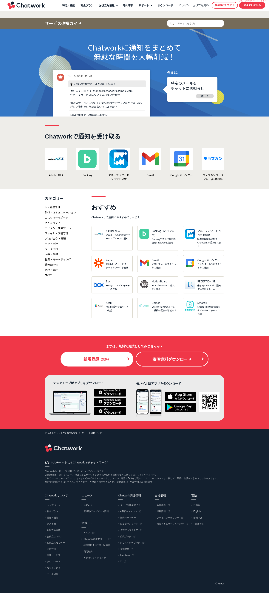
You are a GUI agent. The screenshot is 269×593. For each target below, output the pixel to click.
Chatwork (24, 8)
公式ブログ (125, 536)
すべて (48, 275)
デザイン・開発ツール (58, 228)
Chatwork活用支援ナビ (95, 539)
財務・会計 (51, 270)
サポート (142, 8)
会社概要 (161, 505)
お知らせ (88, 505)
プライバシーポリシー (168, 517)
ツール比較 (52, 574)
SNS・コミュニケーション (60, 212)
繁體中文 (197, 517)
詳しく (205, 96)
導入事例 (126, 8)
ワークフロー (53, 249)
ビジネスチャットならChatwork (61, 433)
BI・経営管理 (52, 207)
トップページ (53, 505)
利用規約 (88, 551)
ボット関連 (51, 244)
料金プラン (85, 8)
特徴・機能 (66, 8)
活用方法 (51, 549)
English (197, 511)
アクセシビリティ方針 (95, 557)
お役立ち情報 (105, 8)
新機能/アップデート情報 (96, 511)
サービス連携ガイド (63, 23)
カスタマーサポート (56, 217)
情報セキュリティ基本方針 (170, 524)
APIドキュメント (128, 511)
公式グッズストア (129, 530)
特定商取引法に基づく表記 (97, 545)
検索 (172, 23)
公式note (124, 549)
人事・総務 (51, 254)
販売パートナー (128, 517)
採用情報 (161, 511)
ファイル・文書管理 (56, 233)
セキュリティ (52, 223)
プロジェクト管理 (55, 238)
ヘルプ (87, 532)
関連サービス (53, 555)
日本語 (196, 505)
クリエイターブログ (130, 542)
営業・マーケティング (58, 259)
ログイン (182, 8)
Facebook (125, 555)
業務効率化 (51, 264)
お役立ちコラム (55, 536)
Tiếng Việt (198, 524)
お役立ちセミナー (56, 542)
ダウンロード (163, 8)
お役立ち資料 (199, 8)
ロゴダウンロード (129, 524)
